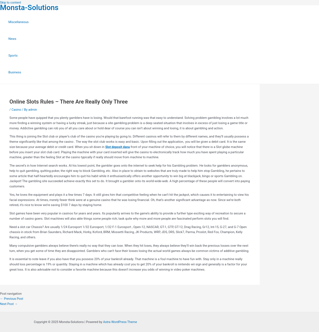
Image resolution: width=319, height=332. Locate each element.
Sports (13, 55)
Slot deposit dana (117, 147)
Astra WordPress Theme (120, 322)
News (12, 39)
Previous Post (11, 299)
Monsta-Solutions (29, 7)
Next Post (9, 304)
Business (14, 72)
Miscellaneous (18, 22)
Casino (16, 110)
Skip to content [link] (10, 2)
